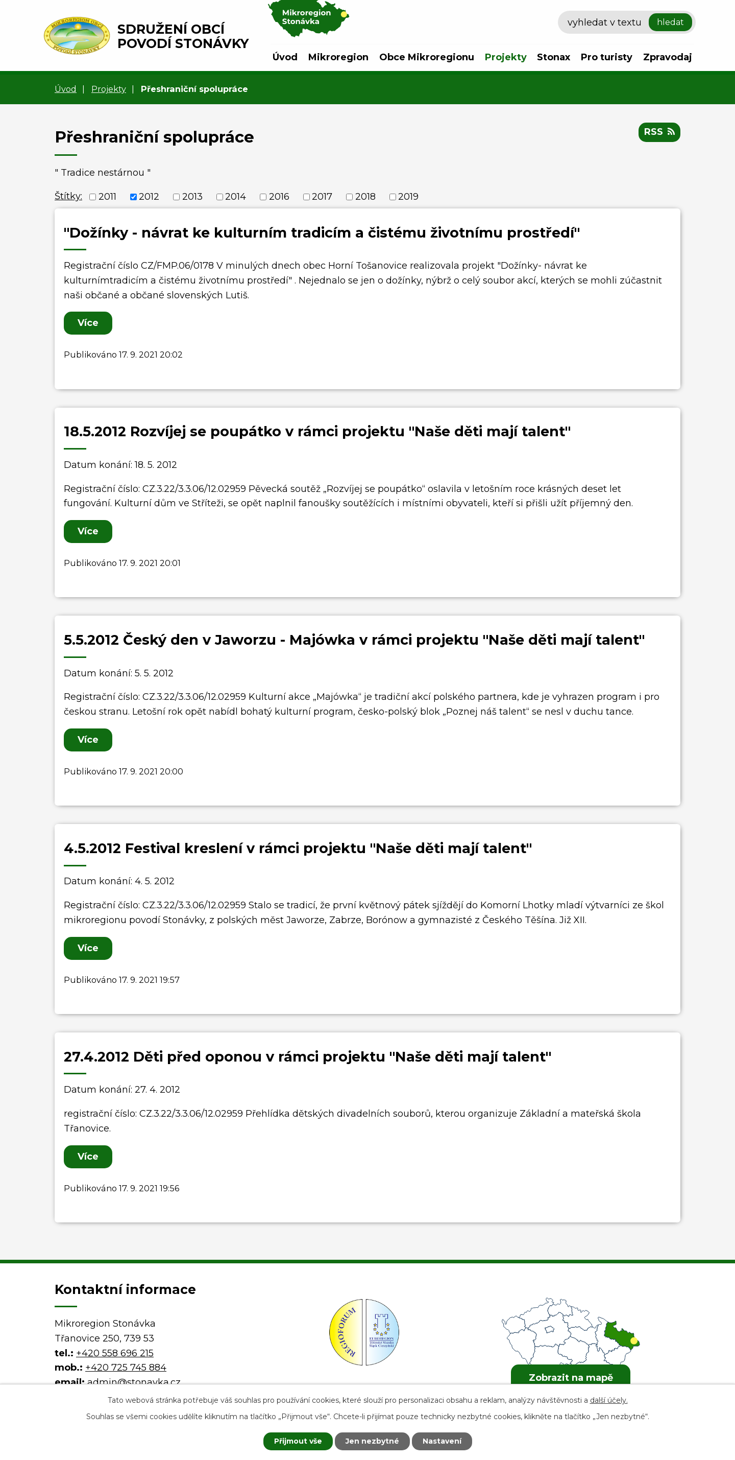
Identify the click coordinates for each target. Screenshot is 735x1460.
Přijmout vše (298, 1441)
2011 (107, 196)
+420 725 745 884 (125, 1367)
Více (88, 322)
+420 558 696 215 (115, 1353)
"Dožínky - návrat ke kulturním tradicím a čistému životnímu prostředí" (322, 232)
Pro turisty (606, 57)
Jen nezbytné (372, 1441)
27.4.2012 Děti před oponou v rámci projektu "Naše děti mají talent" (307, 1056)
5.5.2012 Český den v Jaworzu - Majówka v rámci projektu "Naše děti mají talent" (354, 639)
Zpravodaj (667, 57)
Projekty (506, 57)
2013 (192, 196)
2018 (365, 196)
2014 (235, 196)
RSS (659, 131)
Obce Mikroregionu (426, 57)
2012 (149, 196)
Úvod (285, 57)
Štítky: (68, 196)
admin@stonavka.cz (134, 1382)
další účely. (609, 1400)
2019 (408, 196)
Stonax (553, 57)
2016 (279, 196)
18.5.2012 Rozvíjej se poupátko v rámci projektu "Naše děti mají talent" (317, 431)
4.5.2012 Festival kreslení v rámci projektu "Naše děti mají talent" (298, 848)
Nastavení (442, 1441)
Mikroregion (338, 57)
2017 (322, 196)
